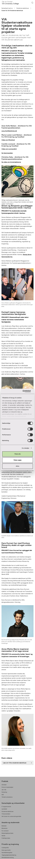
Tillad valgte (17, 460)
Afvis (17, 466)
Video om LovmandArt (9, 149)
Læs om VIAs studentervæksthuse (17, 763)
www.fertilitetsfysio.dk (9, 131)
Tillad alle (17, 454)
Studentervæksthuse (22, 8)
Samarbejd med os (7, 8)
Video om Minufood (8, 140)
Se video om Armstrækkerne (11, 162)
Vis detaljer (25, 448)
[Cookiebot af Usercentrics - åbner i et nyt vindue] (25, 391)
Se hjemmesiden (7, 153)
